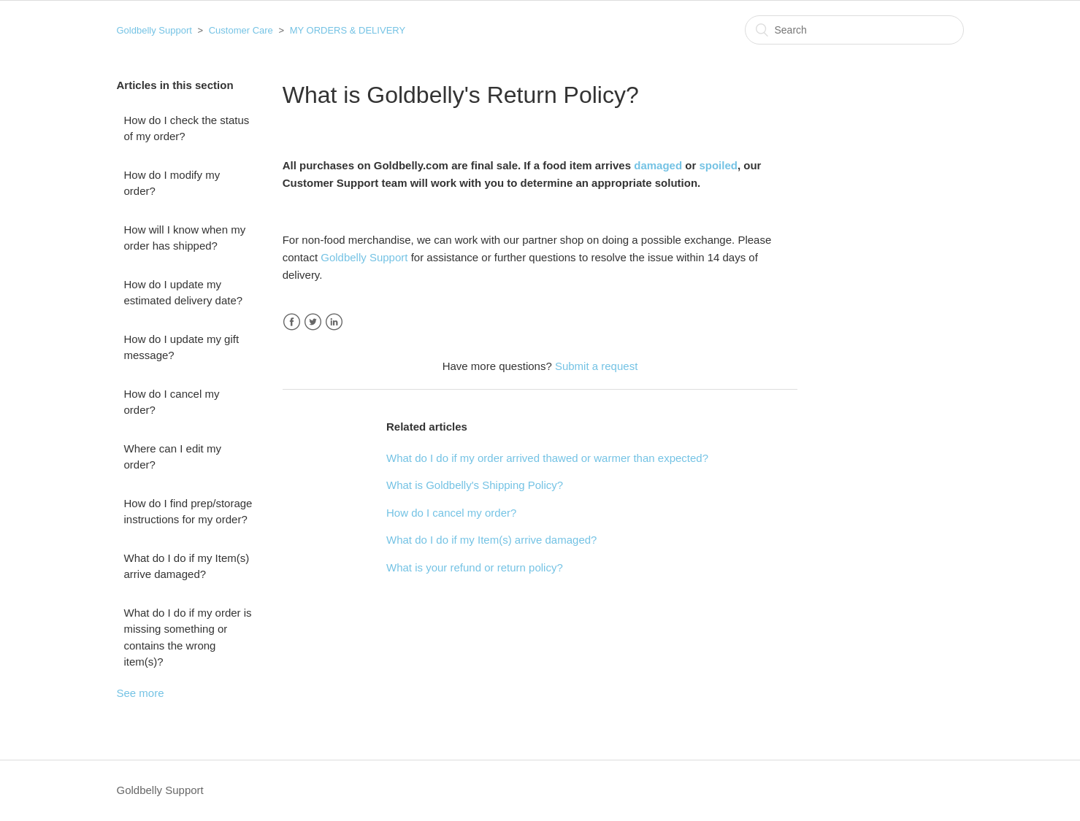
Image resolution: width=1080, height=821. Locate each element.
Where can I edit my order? (172, 456)
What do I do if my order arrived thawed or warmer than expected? (547, 458)
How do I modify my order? (172, 183)
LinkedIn (334, 322)
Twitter (313, 322)
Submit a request (596, 366)
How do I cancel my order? (172, 402)
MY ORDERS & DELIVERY (347, 30)
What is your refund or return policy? (474, 567)
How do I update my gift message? (182, 347)
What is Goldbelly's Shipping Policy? (474, 485)
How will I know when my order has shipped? (185, 238)
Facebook (292, 322)
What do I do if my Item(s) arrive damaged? (187, 566)
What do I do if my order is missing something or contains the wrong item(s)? (188, 637)
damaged (658, 165)
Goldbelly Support (154, 30)
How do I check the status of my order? (187, 128)
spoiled (718, 165)
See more (140, 693)
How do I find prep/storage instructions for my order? (188, 511)
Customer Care (241, 30)
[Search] (854, 30)
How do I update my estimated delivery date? (183, 292)
